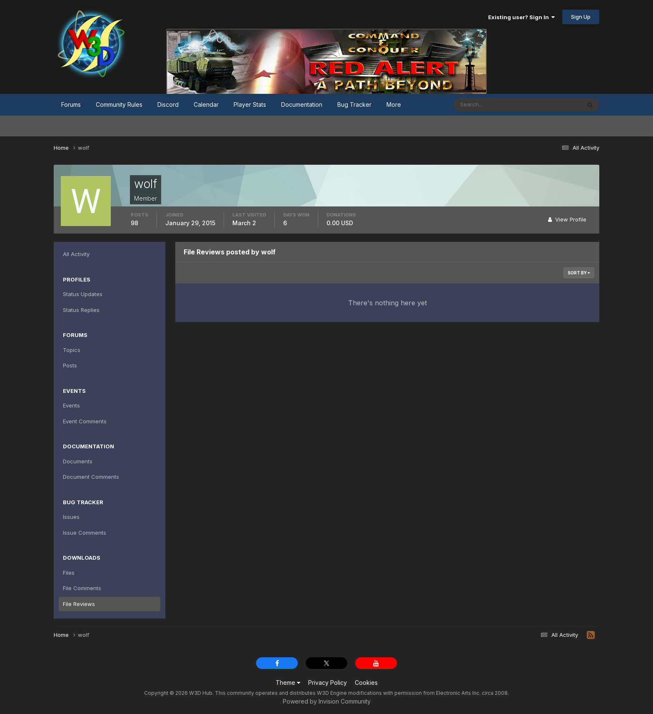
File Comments (82, 588)
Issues (71, 516)
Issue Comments (84, 532)
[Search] (490, 104)
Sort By (579, 272)
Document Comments (91, 476)
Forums (71, 104)
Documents (77, 461)
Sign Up (581, 16)
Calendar (206, 104)
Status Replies (81, 310)
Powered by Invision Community (327, 701)
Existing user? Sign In (521, 17)
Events (71, 405)
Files (69, 572)
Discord (168, 104)
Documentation (301, 104)
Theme (288, 682)
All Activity (76, 254)
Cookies (366, 682)
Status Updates (82, 294)
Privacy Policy (327, 682)
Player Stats (250, 104)
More (393, 104)
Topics (71, 350)
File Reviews (79, 604)
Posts (70, 365)
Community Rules (119, 104)
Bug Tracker (354, 104)
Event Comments (85, 421)
